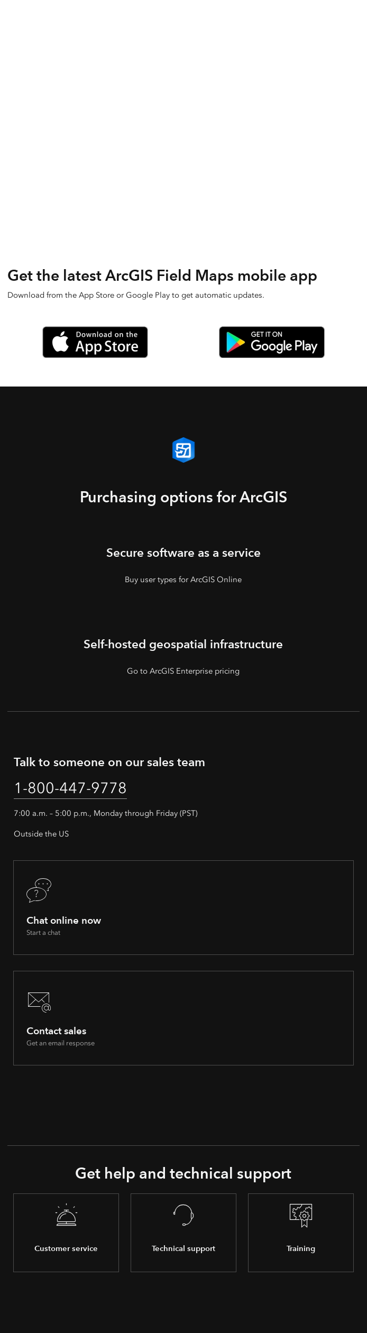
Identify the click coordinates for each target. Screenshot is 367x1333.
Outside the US (41, 834)
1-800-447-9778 (70, 788)
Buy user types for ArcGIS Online (183, 579)
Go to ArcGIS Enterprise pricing (183, 671)
